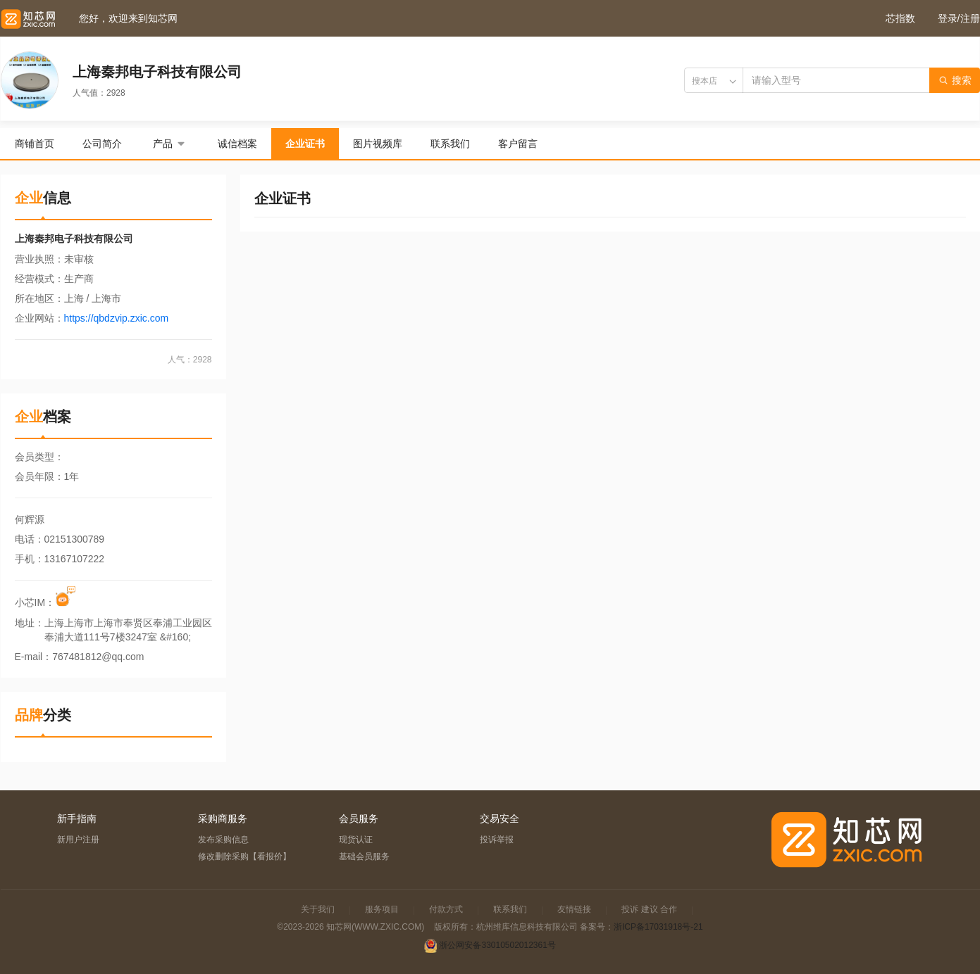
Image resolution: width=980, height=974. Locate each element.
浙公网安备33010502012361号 (497, 945)
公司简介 (102, 143)
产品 (170, 143)
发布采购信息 (223, 840)
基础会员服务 (364, 856)
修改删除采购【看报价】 (244, 856)
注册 (970, 18)
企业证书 (305, 143)
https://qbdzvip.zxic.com (116, 318)
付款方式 (446, 909)
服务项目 (382, 909)
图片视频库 (377, 143)
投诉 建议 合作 (649, 909)
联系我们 (450, 143)
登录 (947, 18)
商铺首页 (34, 143)
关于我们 (318, 909)
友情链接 (574, 909)
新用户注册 (78, 840)
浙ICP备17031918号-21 (658, 927)
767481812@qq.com (98, 656)
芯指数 (900, 18)
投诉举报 (497, 840)
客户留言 (518, 143)
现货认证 (356, 840)
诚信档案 (237, 143)
